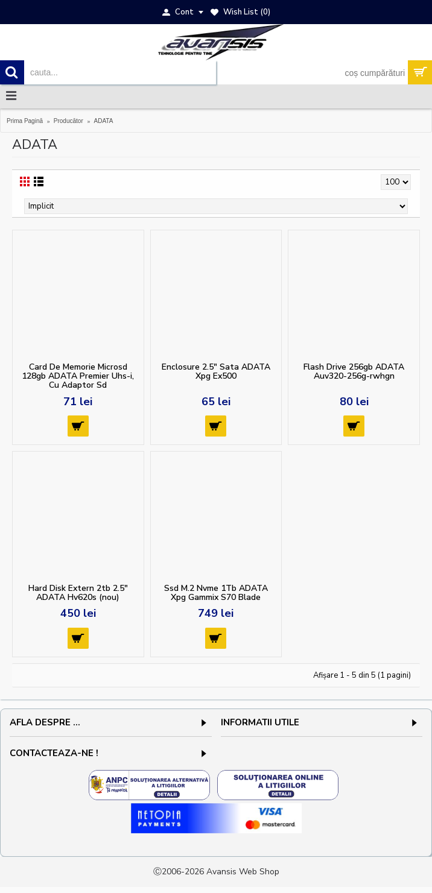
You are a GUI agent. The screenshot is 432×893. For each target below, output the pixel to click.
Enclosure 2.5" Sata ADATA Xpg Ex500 (216, 371)
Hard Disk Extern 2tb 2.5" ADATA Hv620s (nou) (78, 592)
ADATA (103, 121)
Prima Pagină (25, 121)
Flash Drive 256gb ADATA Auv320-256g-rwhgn (353, 371)
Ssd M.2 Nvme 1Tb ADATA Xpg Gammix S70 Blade (216, 592)
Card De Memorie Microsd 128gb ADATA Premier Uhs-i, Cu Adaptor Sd (78, 376)
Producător (68, 121)
